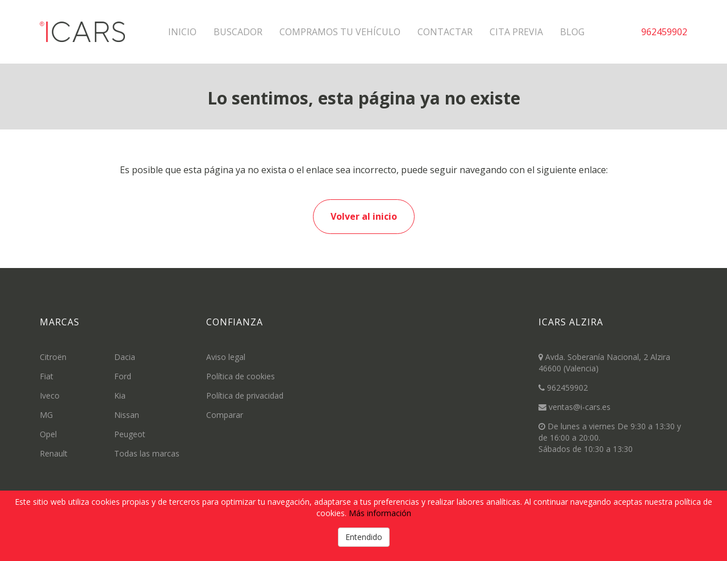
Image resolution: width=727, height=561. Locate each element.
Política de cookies (240, 376)
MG (46, 414)
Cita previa (516, 32)
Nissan (126, 414)
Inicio (182, 32)
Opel (48, 434)
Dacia (124, 356)
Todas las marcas (146, 453)
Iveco (50, 395)
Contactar (445, 32)
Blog (572, 32)
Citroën (53, 356)
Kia (120, 395)
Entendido (363, 536)
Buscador (238, 32)
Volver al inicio (364, 216)
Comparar (224, 414)
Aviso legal (225, 356)
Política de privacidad (244, 395)
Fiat (46, 376)
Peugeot (129, 434)
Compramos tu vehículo (339, 32)
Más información (380, 513)
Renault (54, 453)
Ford (122, 376)
